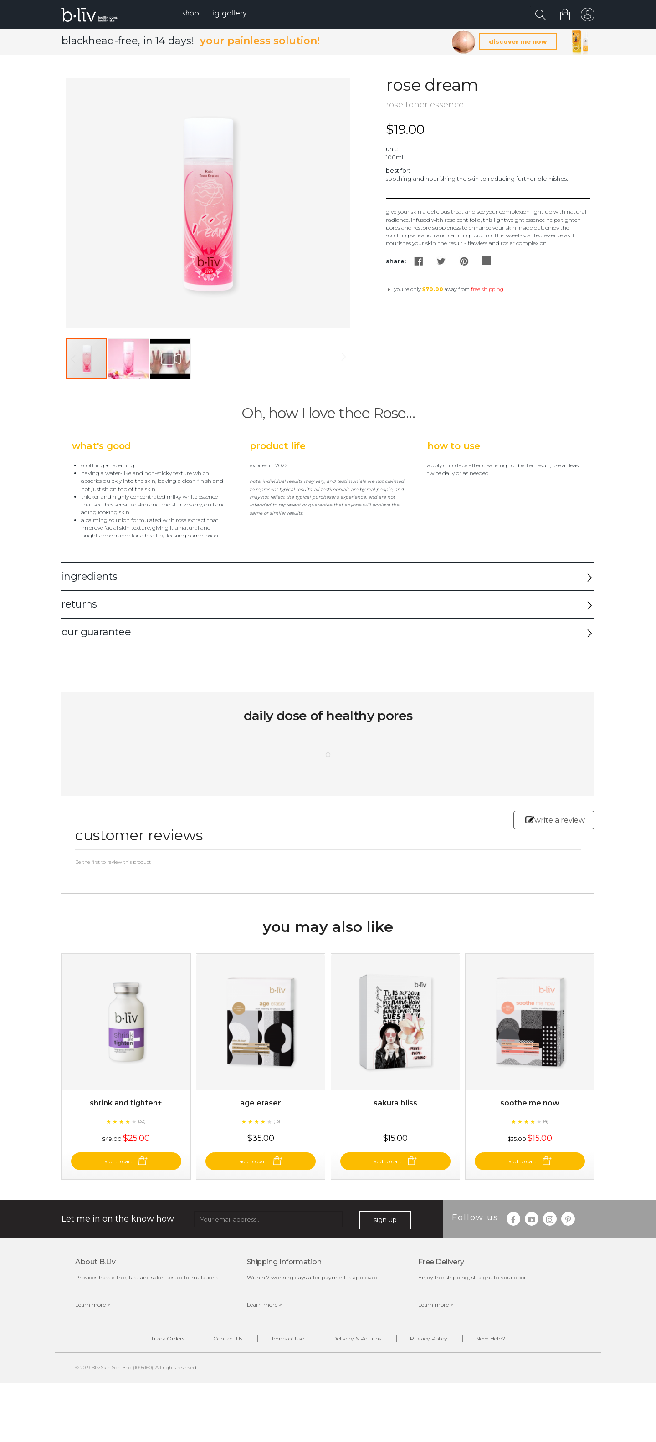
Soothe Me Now (529, 1103)
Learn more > (92, 1304)
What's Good (101, 445)
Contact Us (227, 1338)
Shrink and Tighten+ (126, 1103)
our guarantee (96, 632)
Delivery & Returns (357, 1338)
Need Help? (490, 1338)
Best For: (398, 170)
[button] (129, 358)
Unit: (392, 149)
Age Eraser (260, 1103)
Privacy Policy (428, 1338)
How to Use (453, 445)
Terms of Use (287, 1338)
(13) (276, 1121)
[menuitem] (190, 14)
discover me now (518, 41)
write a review (555, 820)
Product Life (278, 445)
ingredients (89, 576)
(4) (545, 1121)
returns (79, 604)
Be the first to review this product (113, 862)
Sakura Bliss (395, 1103)
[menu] (214, 14)
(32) (142, 1121)
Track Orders (167, 1338)
